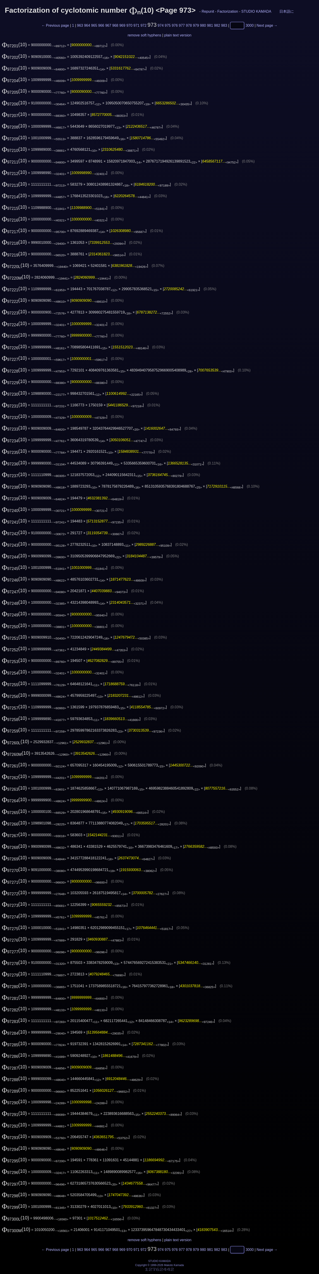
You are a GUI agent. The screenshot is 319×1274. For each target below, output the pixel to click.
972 (143, 25)
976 (175, 25)
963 (80, 25)
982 (217, 25)
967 (108, 25)
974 (161, 25)
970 (129, 25)
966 (101, 25)
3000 (250, 25)
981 (210, 25)
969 (122, 25)
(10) (14, 44)
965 (94, 25)
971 (136, 25)
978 (189, 25)
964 (87, 25)
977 (182, 25)
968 (115, 25)
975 (168, 25)
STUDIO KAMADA (256, 11)
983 (224, 25)
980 (203, 25)
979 (196, 25)
